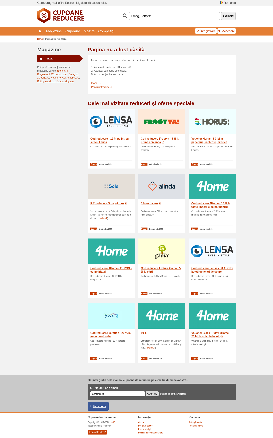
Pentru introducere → (103, 87)
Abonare (152, 393)
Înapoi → (96, 83)
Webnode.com (59, 74)
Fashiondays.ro (64, 81)
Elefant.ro (62, 70)
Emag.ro (73, 74)
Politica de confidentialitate (173, 394)
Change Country (97, 432)
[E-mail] (117, 393)
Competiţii (106, 31)
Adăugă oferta (195, 422)
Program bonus (145, 426)
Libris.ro (74, 77)
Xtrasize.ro (43, 77)
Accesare (226, 31)
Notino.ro (56, 77)
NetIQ (112, 422)
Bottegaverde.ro (46, 81)
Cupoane (72, 31)
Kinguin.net (43, 74)
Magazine (54, 31)
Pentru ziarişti (144, 429)
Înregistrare (206, 31)
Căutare (228, 16)
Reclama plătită (196, 426)
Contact (141, 422)
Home (40, 39)
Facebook (99, 406)
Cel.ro (65, 77)
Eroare (45, 58)
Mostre (89, 31)
